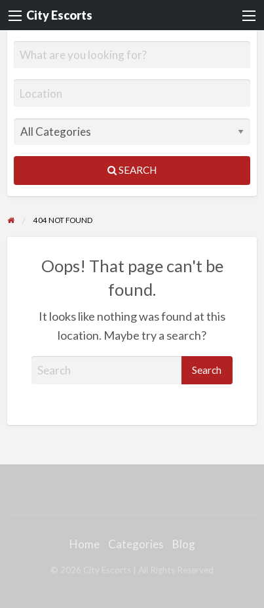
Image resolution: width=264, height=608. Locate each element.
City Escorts (59, 15)
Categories (136, 544)
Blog (183, 544)
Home (84, 544)
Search (132, 170)
